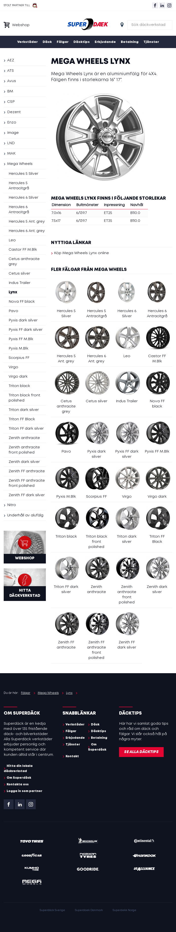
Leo (12, 240)
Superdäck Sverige (52, 910)
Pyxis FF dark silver (25, 330)
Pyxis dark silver (23, 320)
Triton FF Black (22, 419)
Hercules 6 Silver (23, 197)
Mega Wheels (20, 164)
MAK (11, 153)
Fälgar (63, 42)
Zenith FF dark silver (27, 495)
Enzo (11, 122)
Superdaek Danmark (89, 910)
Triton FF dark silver (26, 428)
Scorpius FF (19, 358)
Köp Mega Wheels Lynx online (81, 253)
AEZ (10, 60)
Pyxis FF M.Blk (21, 339)
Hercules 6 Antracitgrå (19, 209)
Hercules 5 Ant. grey (27, 221)
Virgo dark (18, 376)
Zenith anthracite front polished (24, 450)
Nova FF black (22, 301)
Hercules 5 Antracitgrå (19, 185)
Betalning (130, 42)
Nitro (11, 505)
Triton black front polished (24, 398)
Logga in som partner (24, 791)
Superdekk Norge (124, 910)
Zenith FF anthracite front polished (27, 483)
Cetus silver (19, 273)
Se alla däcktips (141, 752)
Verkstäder (27, 42)
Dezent (14, 112)
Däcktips (81, 42)
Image (13, 133)
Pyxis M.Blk (18, 348)
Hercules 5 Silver (23, 174)
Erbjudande (105, 42)
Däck (47, 42)
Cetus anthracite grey (24, 261)
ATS (10, 70)
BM (10, 91)
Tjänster (151, 42)
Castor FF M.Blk (23, 249)
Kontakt (72, 756)
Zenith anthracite (24, 438)
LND (11, 143)
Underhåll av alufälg (25, 515)
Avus (11, 81)
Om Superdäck (19, 777)
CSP (11, 102)
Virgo (13, 367)
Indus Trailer (19, 283)
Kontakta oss (18, 784)
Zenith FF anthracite (27, 471)
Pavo (13, 311)
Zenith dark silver (24, 462)
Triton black (19, 386)
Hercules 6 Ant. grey (27, 231)
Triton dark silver (24, 410)
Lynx (13, 292)
